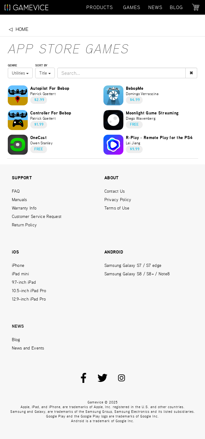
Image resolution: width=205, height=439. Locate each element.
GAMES (132, 7)
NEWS (155, 7)
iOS (15, 252)
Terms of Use (116, 208)
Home (22, 29)
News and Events (28, 348)
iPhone (18, 265)
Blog (16, 339)
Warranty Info (24, 208)
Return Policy (24, 225)
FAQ (16, 191)
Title (45, 73)
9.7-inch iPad (24, 282)
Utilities (20, 73)
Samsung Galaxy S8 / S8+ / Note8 (137, 274)
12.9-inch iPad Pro (29, 299)
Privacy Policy (117, 199)
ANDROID (113, 252)
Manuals (19, 199)
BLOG (176, 7)
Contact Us (114, 191)
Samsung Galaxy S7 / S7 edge (133, 265)
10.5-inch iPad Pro (29, 290)
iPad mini (20, 274)
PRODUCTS (99, 7)
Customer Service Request (37, 216)
